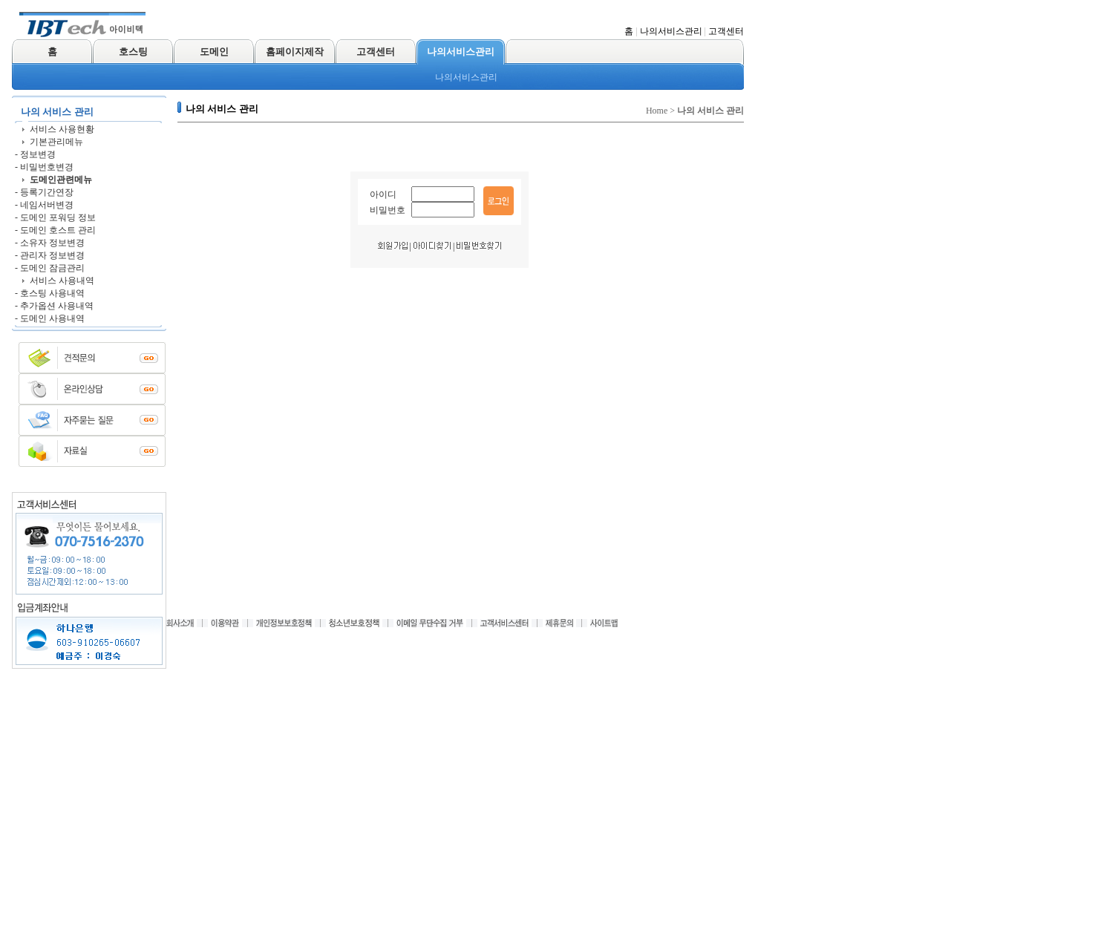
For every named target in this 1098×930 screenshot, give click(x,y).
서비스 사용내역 (62, 280)
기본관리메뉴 (56, 142)
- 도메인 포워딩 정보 (55, 217)
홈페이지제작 (295, 51)
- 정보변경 (35, 154)
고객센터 (726, 31)
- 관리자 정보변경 (50, 255)
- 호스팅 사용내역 (50, 293)
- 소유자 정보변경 (50, 243)
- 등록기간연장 (44, 192)
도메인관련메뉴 (61, 179)
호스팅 (133, 51)
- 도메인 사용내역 (50, 318)
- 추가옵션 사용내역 (54, 306)
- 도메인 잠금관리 (50, 268)
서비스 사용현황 (62, 129)
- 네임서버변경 (44, 205)
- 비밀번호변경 (44, 167)
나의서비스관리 (671, 31)
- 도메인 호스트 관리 (55, 230)
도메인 (214, 51)
